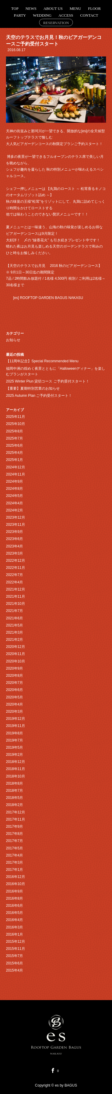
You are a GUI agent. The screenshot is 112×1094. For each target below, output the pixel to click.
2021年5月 (14, 625)
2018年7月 (14, 790)
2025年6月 (14, 445)
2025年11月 (15, 417)
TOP (15, 8)
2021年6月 (14, 618)
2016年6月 (14, 905)
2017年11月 (15, 819)
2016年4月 (14, 920)
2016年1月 (14, 934)
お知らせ (13, 340)
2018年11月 (15, 769)
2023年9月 (14, 532)
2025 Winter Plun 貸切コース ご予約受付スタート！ (47, 381)
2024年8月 (14, 489)
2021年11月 (15, 596)
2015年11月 (15, 949)
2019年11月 (15, 726)
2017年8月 (14, 834)
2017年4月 (14, 855)
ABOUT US (52, 8)
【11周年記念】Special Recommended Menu (42, 361)
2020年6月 (14, 690)
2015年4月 (14, 970)
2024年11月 (15, 474)
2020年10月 (15, 661)
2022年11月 (15, 568)
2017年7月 (14, 841)
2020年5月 (14, 697)
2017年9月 (14, 826)
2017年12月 (15, 812)
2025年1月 (14, 460)
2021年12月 (15, 589)
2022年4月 (14, 582)
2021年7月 (14, 611)
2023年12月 (15, 517)
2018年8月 (14, 783)
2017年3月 (14, 862)
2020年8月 (14, 675)
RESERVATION (56, 23)
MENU (75, 8)
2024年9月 (14, 481)
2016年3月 (14, 927)
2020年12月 (15, 647)
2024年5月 (14, 496)
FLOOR (94, 8)
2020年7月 (14, 683)
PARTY (20, 15)
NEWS (30, 8)
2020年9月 (14, 668)
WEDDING (42, 15)
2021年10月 (15, 604)
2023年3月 (14, 553)
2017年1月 (14, 870)
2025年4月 (14, 453)
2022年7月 (14, 575)
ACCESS (66, 15)
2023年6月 (14, 539)
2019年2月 (14, 755)
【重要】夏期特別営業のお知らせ (33, 388)
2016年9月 (14, 891)
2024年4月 (14, 503)
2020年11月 (15, 654)
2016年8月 (14, 898)
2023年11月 (15, 524)
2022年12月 (15, 560)
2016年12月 (15, 877)
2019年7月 (14, 740)
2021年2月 (14, 639)
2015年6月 (14, 963)
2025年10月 (15, 424)
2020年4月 (14, 704)
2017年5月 (14, 848)
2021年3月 (14, 632)
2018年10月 (15, 776)
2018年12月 (15, 762)
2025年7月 (14, 438)
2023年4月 (14, 546)
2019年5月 (14, 747)
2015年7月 (14, 956)
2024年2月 (14, 510)
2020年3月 (14, 711)
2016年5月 (14, 913)
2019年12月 (15, 719)
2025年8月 (14, 431)
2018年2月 (14, 805)
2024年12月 (15, 467)
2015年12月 (15, 941)
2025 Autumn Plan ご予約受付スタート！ (39, 395)
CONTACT (89, 15)
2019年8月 (14, 733)
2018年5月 (14, 798)
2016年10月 (15, 884)
